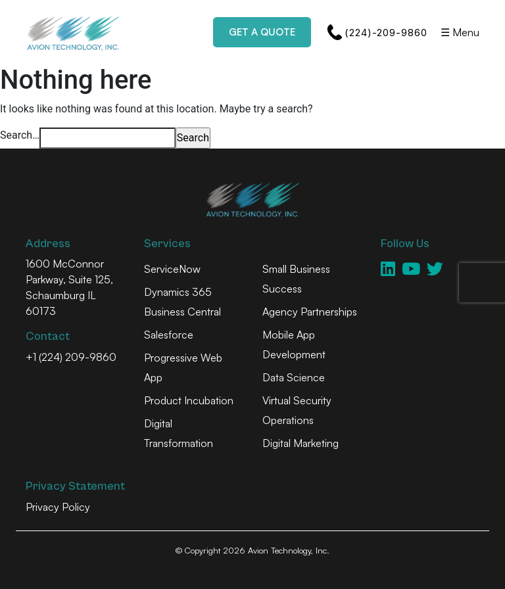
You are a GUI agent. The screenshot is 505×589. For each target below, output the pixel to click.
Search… (19, 135)
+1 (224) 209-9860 (71, 357)
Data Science (293, 377)
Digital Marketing (300, 443)
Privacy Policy (58, 506)
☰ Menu (460, 32)
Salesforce (168, 334)
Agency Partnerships (309, 311)
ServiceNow (172, 268)
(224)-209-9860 (377, 32)
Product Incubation (188, 400)
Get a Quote (262, 32)
